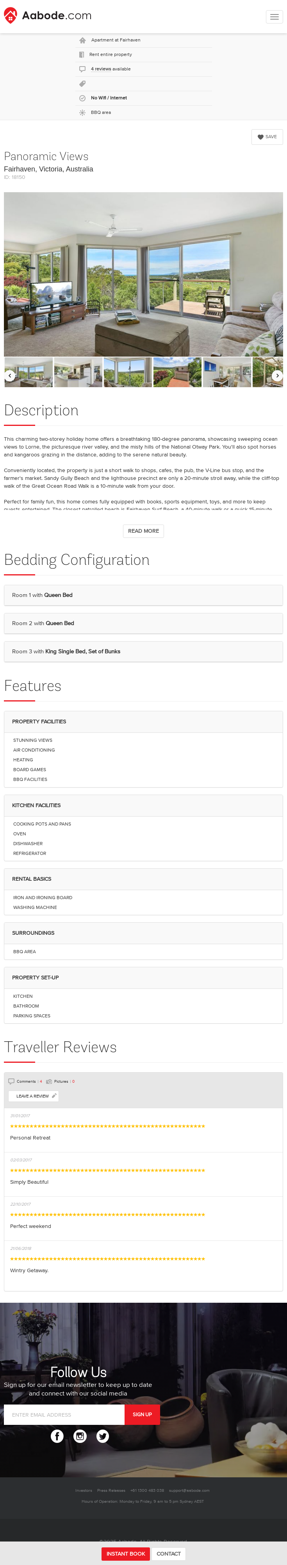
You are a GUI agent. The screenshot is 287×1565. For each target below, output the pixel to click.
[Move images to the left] (9, 375)
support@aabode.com (189, 1490)
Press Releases (111, 1490)
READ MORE (143, 531)
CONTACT (169, 1554)
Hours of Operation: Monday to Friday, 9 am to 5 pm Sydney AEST (143, 1501)
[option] (28, 372)
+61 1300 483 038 (147, 1490)
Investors (83, 1490)
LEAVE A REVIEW (36, 1096)
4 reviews (101, 69)
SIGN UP (142, 1415)
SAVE (267, 137)
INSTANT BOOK (126, 1554)
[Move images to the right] (277, 375)
